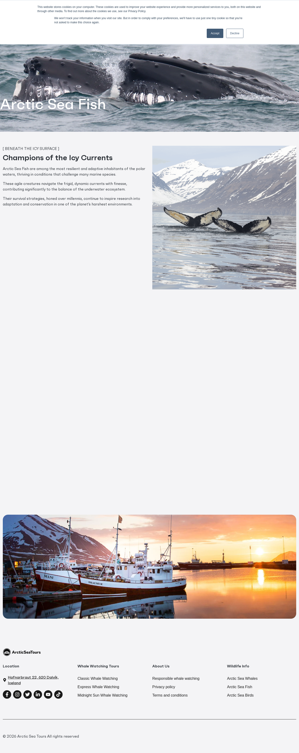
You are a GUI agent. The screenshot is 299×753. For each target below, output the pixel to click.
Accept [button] (215, 33)
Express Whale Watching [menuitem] (98, 687)
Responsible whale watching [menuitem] (175, 678)
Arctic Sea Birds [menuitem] (240, 695)
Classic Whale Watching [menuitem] (98, 678)
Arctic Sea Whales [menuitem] (242, 678)
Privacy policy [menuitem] (163, 687)
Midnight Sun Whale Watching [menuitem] (103, 695)
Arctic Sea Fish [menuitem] (239, 687)
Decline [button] (234, 33)
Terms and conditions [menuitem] (170, 695)
